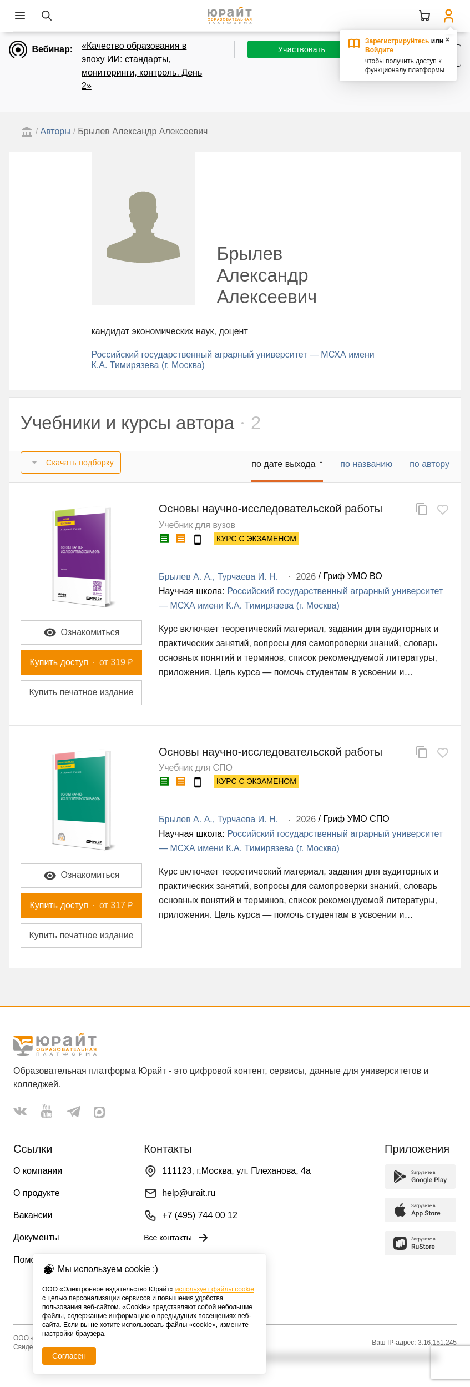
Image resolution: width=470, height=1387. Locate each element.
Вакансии (33, 1215)
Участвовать (301, 49)
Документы (36, 1237)
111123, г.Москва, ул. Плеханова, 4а (236, 1170)
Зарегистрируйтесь (397, 41)
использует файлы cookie (214, 1289)
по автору (429, 464)
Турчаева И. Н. (248, 576)
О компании (37, 1170)
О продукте (36, 1193)
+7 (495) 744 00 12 (199, 1215)
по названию (366, 464)
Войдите (379, 50)
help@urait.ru (188, 1193)
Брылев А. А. (186, 576)
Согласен (69, 1355)
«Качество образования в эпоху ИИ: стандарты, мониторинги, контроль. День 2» (142, 66)
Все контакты (177, 1237)
